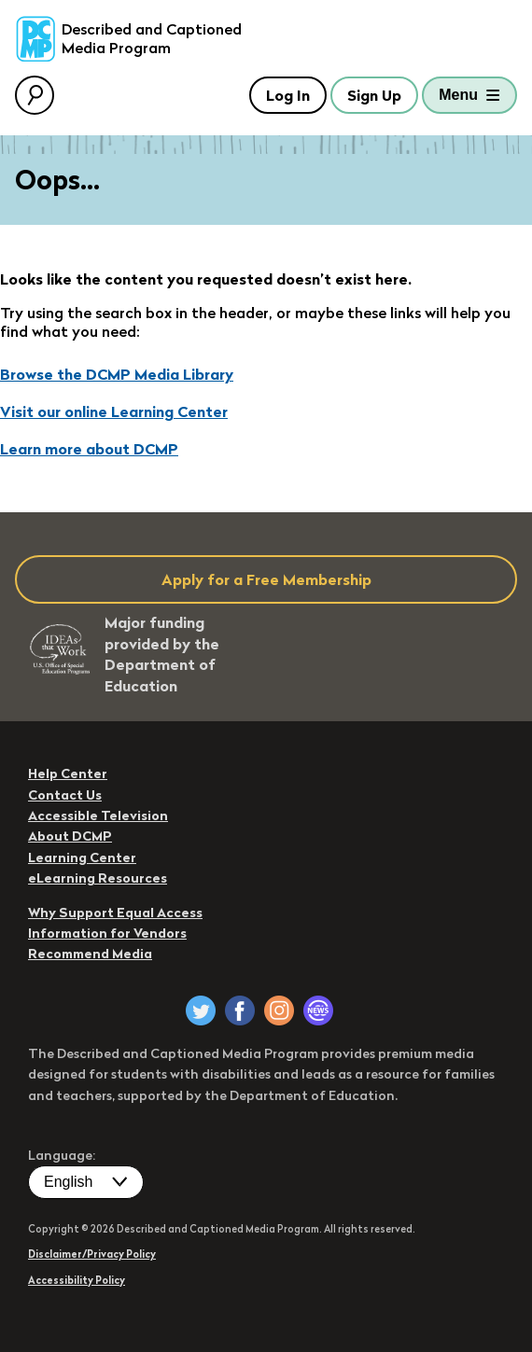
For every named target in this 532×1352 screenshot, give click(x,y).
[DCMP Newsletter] (318, 1010)
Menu (458, 95)
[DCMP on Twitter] (201, 1010)
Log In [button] (288, 95)
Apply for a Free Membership (266, 579)
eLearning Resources (97, 878)
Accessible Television (98, 815)
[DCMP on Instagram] (279, 1010)
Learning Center (82, 857)
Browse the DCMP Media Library (116, 374)
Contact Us (65, 795)
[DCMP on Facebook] (240, 1010)
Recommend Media (90, 953)
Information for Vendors (107, 933)
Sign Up (374, 95)
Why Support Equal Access (115, 912)
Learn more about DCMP (89, 448)
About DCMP (70, 836)
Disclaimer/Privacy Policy (92, 1254)
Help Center (67, 773)
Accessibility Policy (76, 1280)
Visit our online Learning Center (114, 411)
